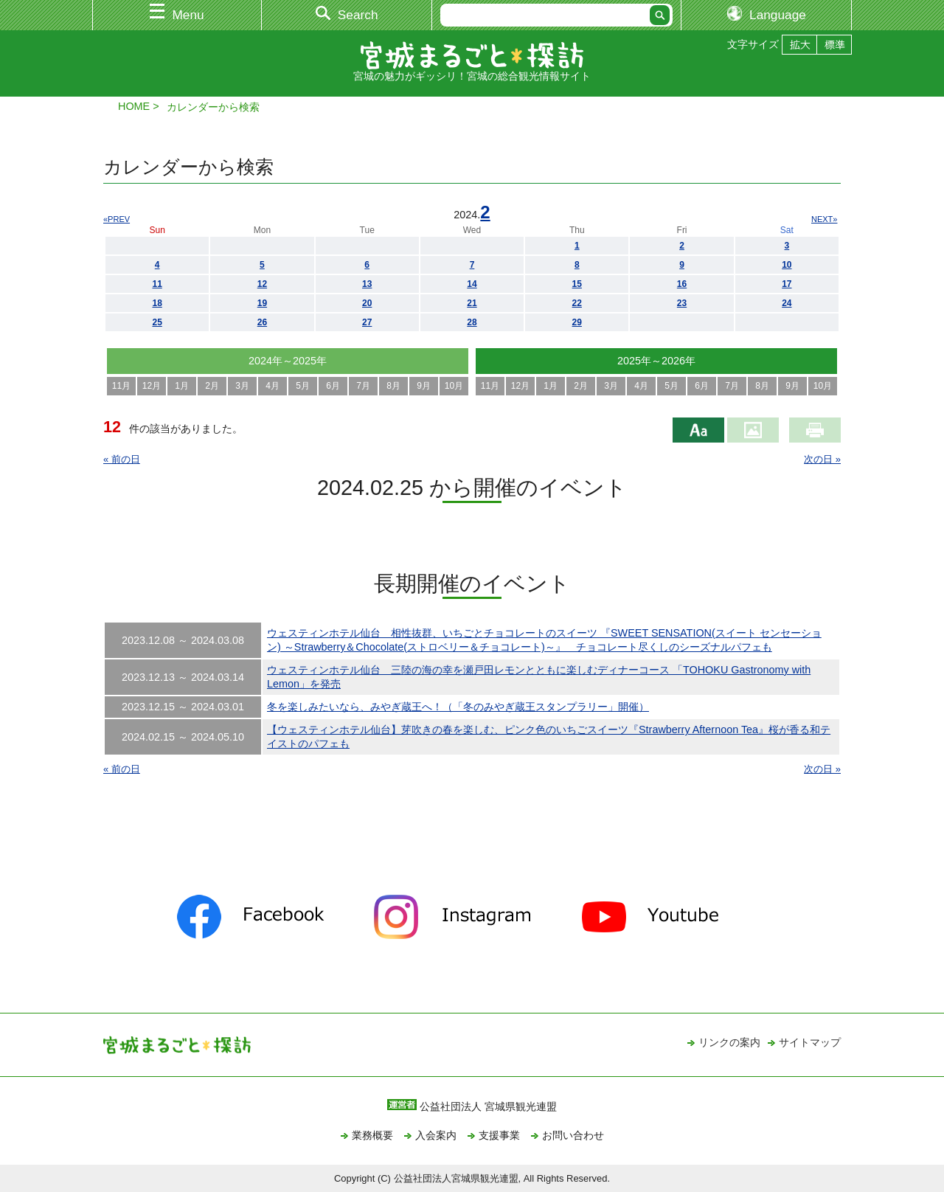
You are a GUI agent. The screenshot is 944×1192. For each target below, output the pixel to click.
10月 (454, 386)
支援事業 (499, 1135)
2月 (212, 386)
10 (786, 265)
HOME (134, 106)
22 (577, 303)
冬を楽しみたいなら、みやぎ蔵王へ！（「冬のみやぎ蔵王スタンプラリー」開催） (458, 707)
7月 (363, 386)
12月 (151, 386)
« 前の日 (121, 459)
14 (471, 284)
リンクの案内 (729, 1042)
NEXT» (824, 219)
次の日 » (822, 459)
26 (262, 322)
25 (157, 322)
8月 (393, 386)
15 (577, 284)
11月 (121, 386)
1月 (182, 386)
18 (157, 303)
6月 (333, 386)
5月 (303, 386)
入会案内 (436, 1135)
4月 (273, 386)
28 (471, 322)
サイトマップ (810, 1042)
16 (682, 284)
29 (577, 322)
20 (367, 303)
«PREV (116, 219)
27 (367, 322)
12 (262, 284)
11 (157, 284)
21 (471, 303)
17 (786, 284)
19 (262, 303)
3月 (242, 386)
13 (367, 284)
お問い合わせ (573, 1135)
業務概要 (372, 1135)
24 (786, 303)
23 (682, 303)
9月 (424, 386)
